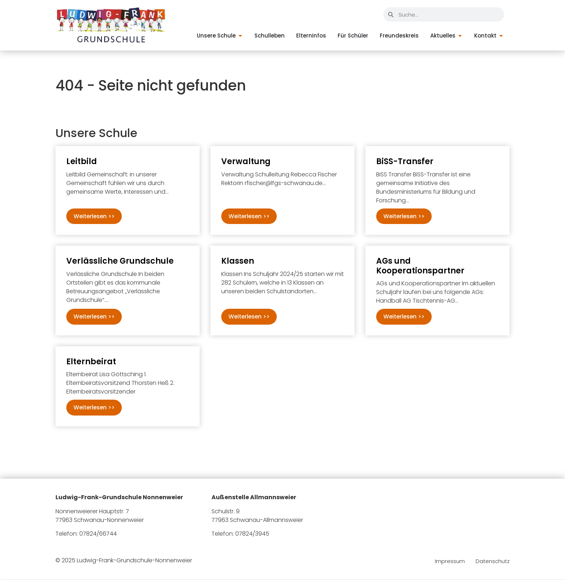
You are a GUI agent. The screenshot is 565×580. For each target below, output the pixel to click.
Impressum (450, 562)
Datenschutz (493, 562)
